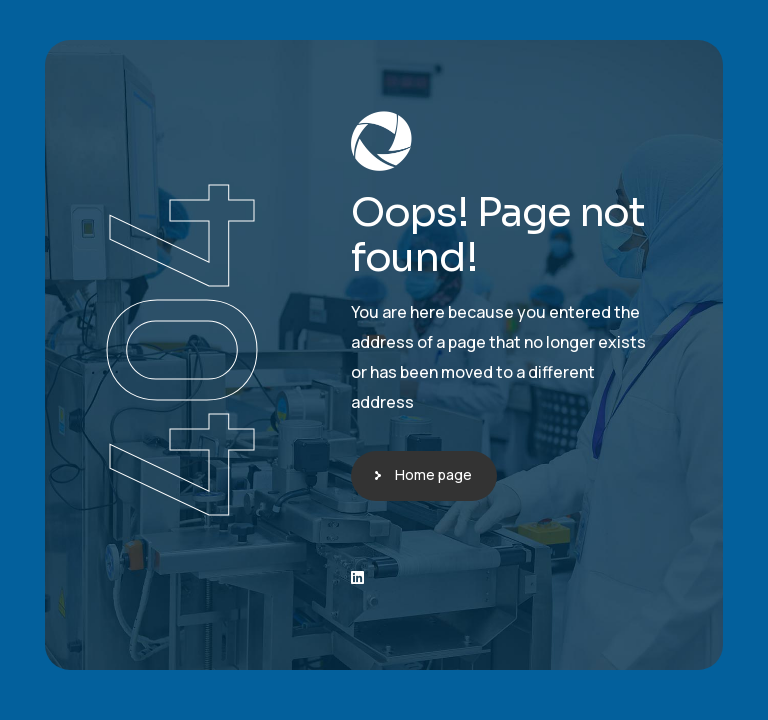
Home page (433, 474)
